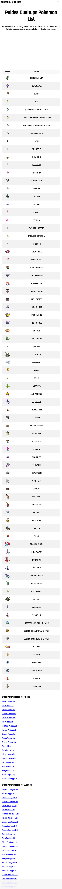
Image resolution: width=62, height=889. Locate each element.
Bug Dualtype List (8, 834)
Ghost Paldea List (8, 754)
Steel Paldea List (8, 766)
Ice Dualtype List (8, 810)
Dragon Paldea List (9, 758)
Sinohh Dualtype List (10, 874)
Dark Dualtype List (9, 850)
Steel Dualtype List (9, 854)
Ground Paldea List (9, 734)
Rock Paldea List (8, 750)
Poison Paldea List (9, 730)
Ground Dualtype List (10, 822)
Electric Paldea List (9, 714)
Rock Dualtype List (9, 838)
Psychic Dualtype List (10, 830)
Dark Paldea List (8, 762)
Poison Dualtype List (10, 818)
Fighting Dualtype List (10, 814)
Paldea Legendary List (10, 774)
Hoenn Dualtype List (9, 870)
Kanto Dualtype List (9, 862)
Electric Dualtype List (10, 801)
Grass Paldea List (8, 718)
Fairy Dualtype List (9, 858)
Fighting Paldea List (9, 726)
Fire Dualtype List (8, 793)
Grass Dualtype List (9, 805)
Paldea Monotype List (10, 778)
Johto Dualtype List (9, 866)
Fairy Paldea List (8, 770)
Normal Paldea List (9, 701)
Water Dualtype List (9, 797)
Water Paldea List (8, 709)
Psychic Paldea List (9, 742)
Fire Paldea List (7, 705)
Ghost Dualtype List (9, 842)
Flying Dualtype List (9, 826)
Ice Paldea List (7, 722)
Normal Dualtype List (10, 789)
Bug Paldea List (8, 746)
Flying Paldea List (8, 738)
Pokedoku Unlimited (11, 2)
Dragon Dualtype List (10, 846)
